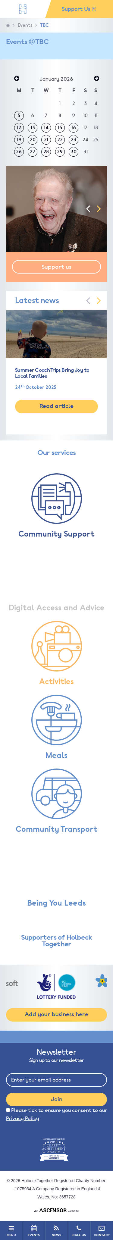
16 (73, 127)
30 (74, 152)
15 (60, 127)
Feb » (96, 78)
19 (19, 139)
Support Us (79, 9)
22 (60, 139)
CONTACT (101, 1230)
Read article (56, 406)
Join (56, 1099)
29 (60, 152)
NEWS (56, 1230)
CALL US (79, 1230)
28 (46, 152)
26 (19, 152)
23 (73, 139)
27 (33, 152)
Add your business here (56, 1014)
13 (32, 127)
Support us (56, 267)
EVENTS (34, 1230)
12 (19, 127)
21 (46, 139)
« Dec (16, 78)
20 (33, 139)
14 (46, 127)
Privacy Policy (22, 1118)
